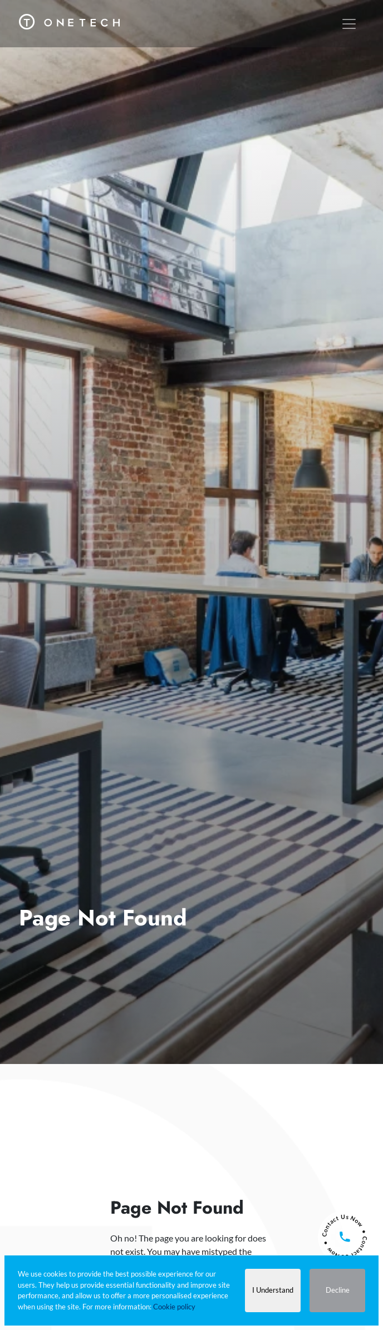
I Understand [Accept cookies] (272, 1289)
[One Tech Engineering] (69, 18)
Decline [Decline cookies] (338, 1289)
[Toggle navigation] (349, 24)
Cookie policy (174, 1306)
